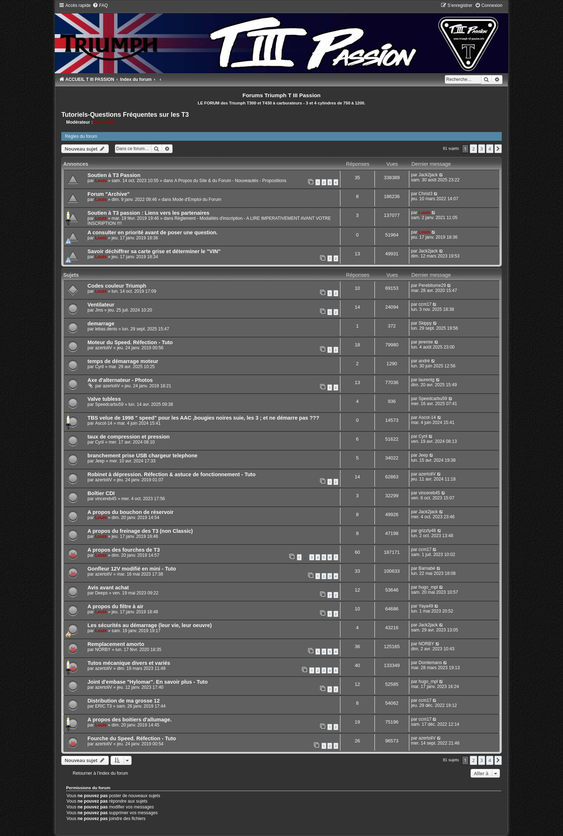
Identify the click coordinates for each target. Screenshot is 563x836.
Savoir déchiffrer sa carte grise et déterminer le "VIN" (153, 251)
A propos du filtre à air (115, 606)
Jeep (99, 461)
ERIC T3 (103, 706)
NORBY (103, 649)
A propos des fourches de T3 (123, 550)
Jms (99, 310)
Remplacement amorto (115, 644)
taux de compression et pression (128, 437)
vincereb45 (105, 498)
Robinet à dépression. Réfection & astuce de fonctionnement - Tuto (171, 474)
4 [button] (489, 148)
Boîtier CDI (101, 493)
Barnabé (427, 568)
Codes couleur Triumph (116, 286)
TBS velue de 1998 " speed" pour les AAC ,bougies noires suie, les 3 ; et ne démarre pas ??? (203, 418)
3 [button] (481, 148)
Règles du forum (81, 136)
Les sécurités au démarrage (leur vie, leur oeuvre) (149, 625)
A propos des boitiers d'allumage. (129, 719)
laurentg (427, 379)
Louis (101, 180)
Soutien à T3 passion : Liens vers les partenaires (148, 213)
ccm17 (425, 304)
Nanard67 (104, 122)
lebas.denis (106, 328)
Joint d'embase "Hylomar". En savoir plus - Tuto (147, 682)
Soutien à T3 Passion (113, 175)
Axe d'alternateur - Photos (120, 380)
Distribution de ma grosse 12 (123, 701)
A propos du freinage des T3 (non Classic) (140, 531)
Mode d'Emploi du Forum (197, 199)
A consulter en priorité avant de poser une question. (152, 232)
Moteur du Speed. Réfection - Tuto (130, 342)
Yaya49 (426, 606)
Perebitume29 (432, 285)
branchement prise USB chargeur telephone (142, 455)
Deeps (101, 593)
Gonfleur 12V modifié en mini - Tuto (131, 569)
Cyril (99, 366)
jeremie (426, 342)
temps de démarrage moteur (122, 361)
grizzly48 (427, 530)
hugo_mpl (428, 587)
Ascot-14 (103, 423)
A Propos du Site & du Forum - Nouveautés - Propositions (230, 180)
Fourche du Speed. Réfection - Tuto (131, 738)
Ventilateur (100, 305)
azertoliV (103, 347)
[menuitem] (100, 5)
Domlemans (430, 662)
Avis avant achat (108, 587)
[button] (498, 148)
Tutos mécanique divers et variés (128, 663)
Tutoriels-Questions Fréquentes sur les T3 (125, 114)
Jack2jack (428, 174)
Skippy (425, 323)
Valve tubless (104, 399)
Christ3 (425, 193)
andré (424, 360)
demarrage (100, 323)
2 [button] (473, 148)
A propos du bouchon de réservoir (130, 512)
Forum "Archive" (108, 194)
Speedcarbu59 (109, 404)
